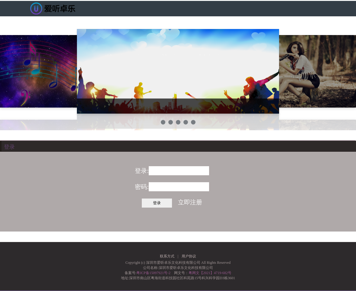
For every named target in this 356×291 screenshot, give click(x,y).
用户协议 (189, 256)
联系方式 (167, 256)
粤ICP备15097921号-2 (153, 273)
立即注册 (190, 202)
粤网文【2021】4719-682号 (210, 273)
